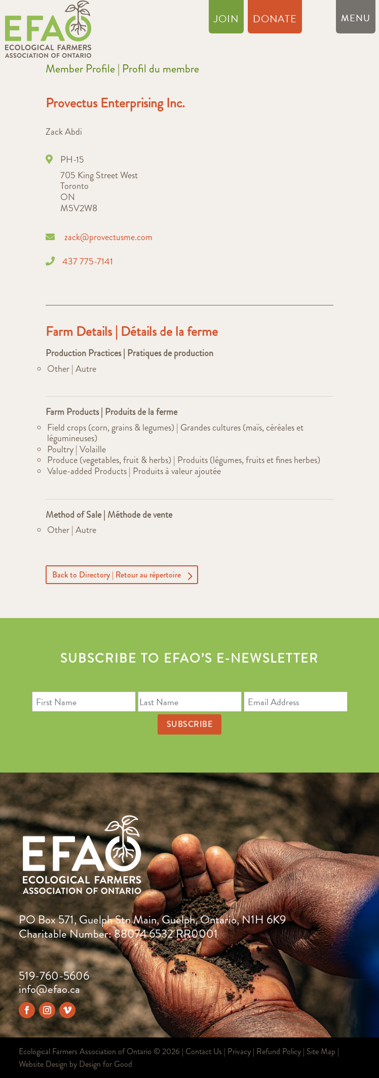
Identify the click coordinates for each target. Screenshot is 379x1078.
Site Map (321, 1051)
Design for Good (105, 1064)
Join (226, 20)
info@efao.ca (49, 989)
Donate (275, 20)
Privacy (239, 1051)
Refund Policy (278, 1051)
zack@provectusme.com (108, 237)
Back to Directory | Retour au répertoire (116, 575)
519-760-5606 (54, 976)
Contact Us (203, 1051)
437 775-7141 (87, 261)
